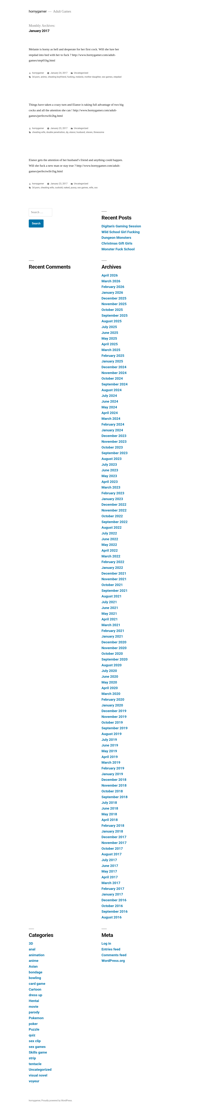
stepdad (117, 77)
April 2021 (110, 619)
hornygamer (38, 11)
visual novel (38, 1075)
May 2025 (109, 338)
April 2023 (110, 482)
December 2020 (114, 642)
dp (67, 132)
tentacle (35, 1064)
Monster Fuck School (118, 249)
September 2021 (115, 591)
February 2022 (113, 562)
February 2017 (113, 889)
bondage (35, 972)
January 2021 (112, 636)
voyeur (34, 1081)
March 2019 (111, 762)
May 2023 (109, 476)
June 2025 (110, 333)
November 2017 (114, 843)
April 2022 (110, 550)
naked (67, 187)
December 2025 (114, 298)
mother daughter (92, 77)
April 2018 (110, 820)
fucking (71, 77)
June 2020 (110, 676)
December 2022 (114, 504)
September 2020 (115, 659)
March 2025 (111, 350)
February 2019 (113, 768)
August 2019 (112, 734)
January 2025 (112, 361)
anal (32, 949)
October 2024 (112, 378)
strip (32, 1058)
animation (36, 955)
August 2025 (112, 321)
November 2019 (114, 717)
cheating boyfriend (57, 77)
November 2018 (114, 785)
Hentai (34, 1001)
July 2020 (109, 671)
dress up (35, 995)
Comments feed (114, 955)
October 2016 (112, 906)
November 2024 (114, 373)
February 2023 (113, 493)
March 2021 (111, 625)
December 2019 (114, 711)
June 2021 (110, 608)
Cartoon (35, 989)
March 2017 (111, 883)
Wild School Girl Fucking (121, 232)
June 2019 (110, 745)
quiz (32, 1035)
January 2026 (112, 292)
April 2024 (110, 413)
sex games (107, 77)
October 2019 (112, 722)
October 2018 (112, 791)
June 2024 (110, 401)
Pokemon (36, 1018)
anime (44, 77)
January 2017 (112, 894)
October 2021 (112, 585)
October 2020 (112, 654)
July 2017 (109, 860)
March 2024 (111, 419)
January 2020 (112, 705)
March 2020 (111, 694)
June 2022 (110, 539)
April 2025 (110, 344)
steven (89, 132)
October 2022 (112, 516)
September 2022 (115, 522)
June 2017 (110, 866)
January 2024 (112, 430)
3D (31, 943)
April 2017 (110, 877)
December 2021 (114, 573)
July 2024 (109, 396)
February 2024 (113, 424)
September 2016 (115, 911)
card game (37, 984)
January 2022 (112, 568)
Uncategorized (81, 73)
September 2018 (115, 797)
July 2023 (109, 464)
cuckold (59, 187)
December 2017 (114, 837)
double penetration (55, 132)
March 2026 (111, 281)
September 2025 (115, 315)
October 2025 (112, 310)
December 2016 (114, 900)
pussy (73, 187)
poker (33, 1024)
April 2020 (110, 688)
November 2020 (114, 648)
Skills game (38, 1052)
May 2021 (109, 614)
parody (34, 1012)
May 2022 (109, 545)
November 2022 (114, 510)
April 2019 (110, 757)
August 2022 (112, 527)
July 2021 (109, 602)
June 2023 (110, 470)
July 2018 (109, 803)
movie (33, 1007)
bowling (35, 978)
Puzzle (34, 1029)
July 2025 (109, 327)
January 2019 (112, 774)
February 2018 (113, 826)
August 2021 (112, 596)
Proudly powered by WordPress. (56, 1100)
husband (81, 132)
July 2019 (109, 740)
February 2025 (113, 356)
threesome (99, 132)
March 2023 (111, 487)
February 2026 (113, 287)
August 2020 (112, 665)
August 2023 (112, 459)
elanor (72, 132)
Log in (106, 943)
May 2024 (109, 407)
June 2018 (110, 808)
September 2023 (115, 453)
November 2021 (114, 579)
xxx (96, 187)
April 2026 (110, 275)
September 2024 (115, 384)
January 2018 (112, 831)
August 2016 (112, 917)
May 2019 (109, 751)
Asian (33, 966)
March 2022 (111, 556)
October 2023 (112, 447)
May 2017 (109, 871)
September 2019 (115, 728)
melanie (79, 77)
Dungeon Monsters (116, 238)
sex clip (35, 1041)
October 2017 (112, 848)
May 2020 (109, 682)
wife (91, 187)
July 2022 (109, 533)
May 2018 (109, 814)
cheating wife (38, 132)
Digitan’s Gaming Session (121, 226)
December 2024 (114, 367)
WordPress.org (113, 961)
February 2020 (113, 699)
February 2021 (113, 631)
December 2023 (114, 436)
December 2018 (114, 780)
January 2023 (112, 499)
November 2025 (114, 304)
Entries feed (111, 949)
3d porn (36, 77)
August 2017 (112, 854)
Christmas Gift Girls (117, 243)
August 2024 (112, 390)
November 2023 (114, 442)
